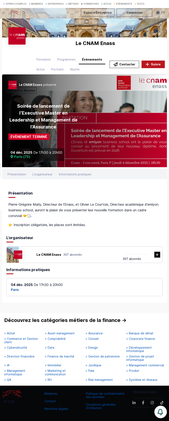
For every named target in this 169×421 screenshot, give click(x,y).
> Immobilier (53, 365)
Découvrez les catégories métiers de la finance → (65, 320)
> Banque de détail (139, 333)
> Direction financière (19, 356)
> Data (49, 347)
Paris (15, 289)
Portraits (57, 69)
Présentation (16, 174)
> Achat (9, 333)
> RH (48, 379)
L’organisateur (42, 174)
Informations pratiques (75, 174)
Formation (43, 59)
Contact (50, 401)
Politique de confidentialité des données (105, 395)
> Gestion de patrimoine (103, 356)
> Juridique (93, 365)
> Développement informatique (139, 349)
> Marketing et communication (55, 372)
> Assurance (94, 333)
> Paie (90, 370)
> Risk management (99, 379)
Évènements (92, 59)
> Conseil (92, 338)
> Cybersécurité (15, 347)
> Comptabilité (55, 338)
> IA (6, 365)
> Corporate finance (140, 338)
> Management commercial (145, 365)
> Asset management (60, 333)
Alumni (74, 69)
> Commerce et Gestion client (21, 340)
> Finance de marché (59, 356)
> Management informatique (14, 372)
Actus (40, 69)
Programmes (66, 59)
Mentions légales (56, 408)
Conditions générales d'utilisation (101, 406)
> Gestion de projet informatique (140, 358)
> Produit (132, 370)
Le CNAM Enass (48, 255)
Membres (50, 393)
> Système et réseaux (141, 379)
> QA (7, 379)
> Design (92, 347)
